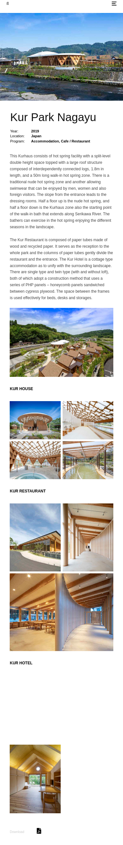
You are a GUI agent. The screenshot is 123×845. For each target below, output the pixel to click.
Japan (36, 136)
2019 (35, 131)
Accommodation (45, 141)
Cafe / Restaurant (75, 141)
